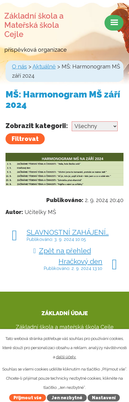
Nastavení (104, 397)
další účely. (66, 357)
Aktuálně (44, 66)
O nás (19, 66)
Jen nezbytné (66, 397)
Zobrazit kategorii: (37, 126)
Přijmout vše (27, 397)
